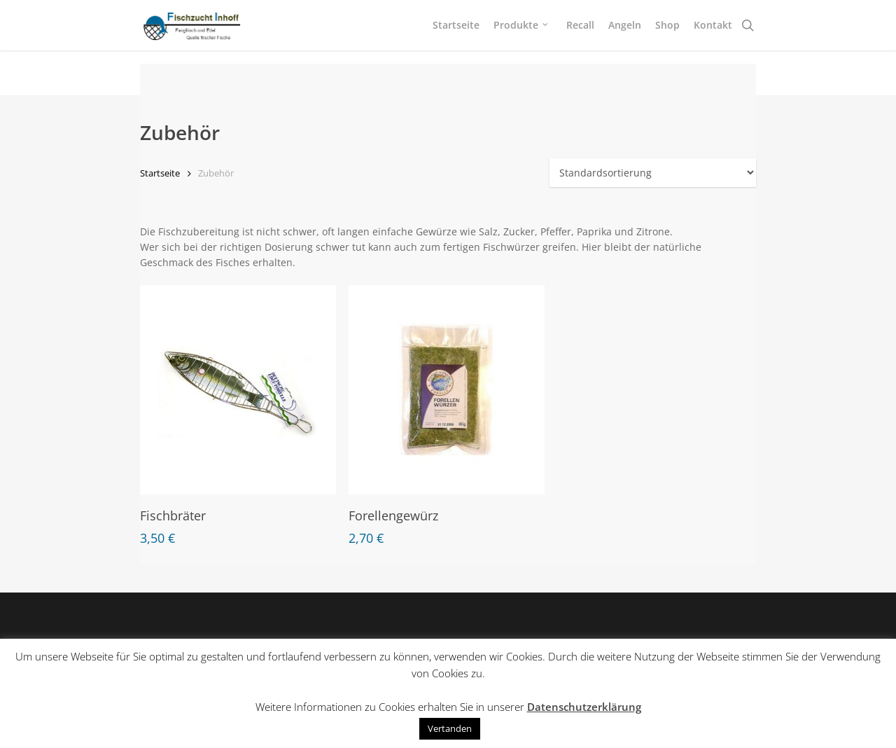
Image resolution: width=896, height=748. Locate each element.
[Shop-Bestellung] (653, 172)
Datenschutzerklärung (584, 707)
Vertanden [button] (450, 728)
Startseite (160, 173)
